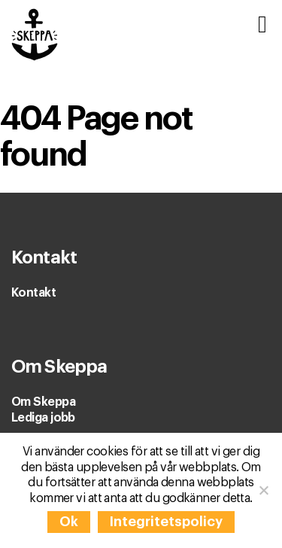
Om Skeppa (43, 402)
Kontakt (33, 293)
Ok (68, 521)
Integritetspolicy (166, 521)
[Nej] (263, 490)
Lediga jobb (43, 418)
